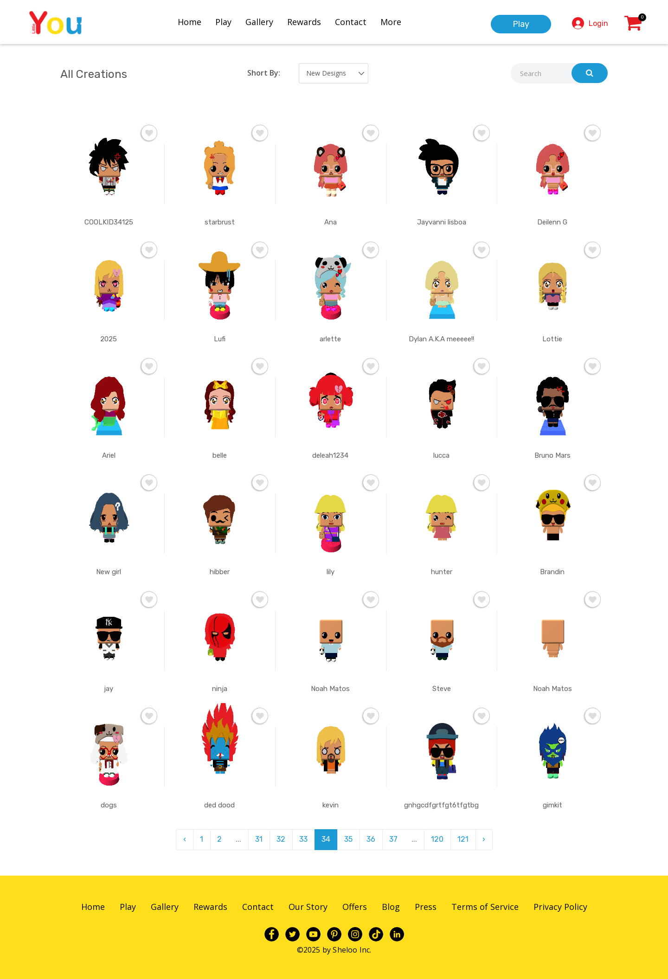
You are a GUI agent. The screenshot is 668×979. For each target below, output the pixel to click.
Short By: (263, 73)
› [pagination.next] (483, 839)
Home (189, 21)
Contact (350, 21)
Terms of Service (485, 906)
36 (370, 839)
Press (426, 906)
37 (393, 839)
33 (303, 839)
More (390, 21)
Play (223, 21)
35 (348, 839)
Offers (354, 906)
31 (259, 839)
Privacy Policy (560, 906)
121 (463, 839)
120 (437, 839)
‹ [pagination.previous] (184, 839)
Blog (391, 906)
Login (598, 23)
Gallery (259, 21)
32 (280, 839)
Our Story (308, 906)
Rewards (304, 21)
